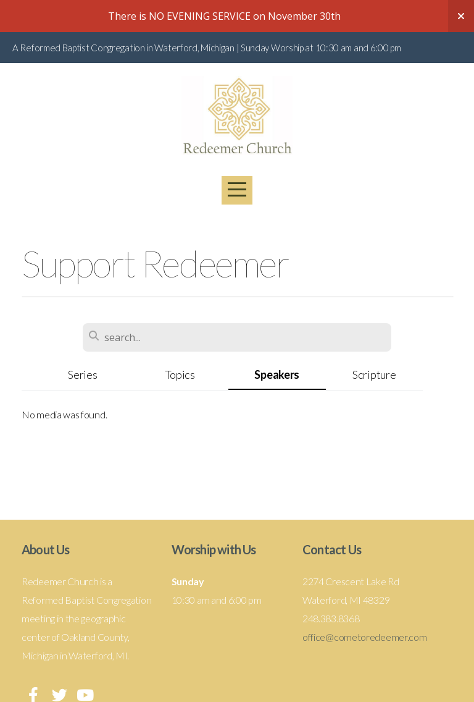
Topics (180, 374)
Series (82, 374)
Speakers (276, 374)
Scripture (374, 374)
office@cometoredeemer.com (364, 637)
